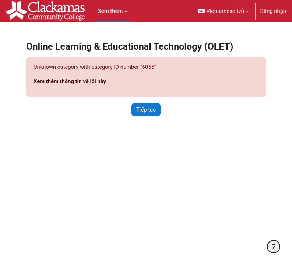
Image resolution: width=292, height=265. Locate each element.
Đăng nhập (273, 11)
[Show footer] (273, 246)
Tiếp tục (146, 109)
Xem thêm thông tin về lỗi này (70, 81)
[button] (223, 11)
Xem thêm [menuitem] (110, 11)
